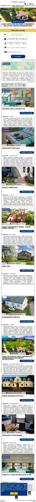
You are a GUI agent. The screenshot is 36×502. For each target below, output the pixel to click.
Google (24, 484)
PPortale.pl (2, 501)
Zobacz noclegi (27, 113)
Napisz (34, 501)
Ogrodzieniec (5, 91)
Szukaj (18, 57)
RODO (2, 491)
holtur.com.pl (18, 2)
